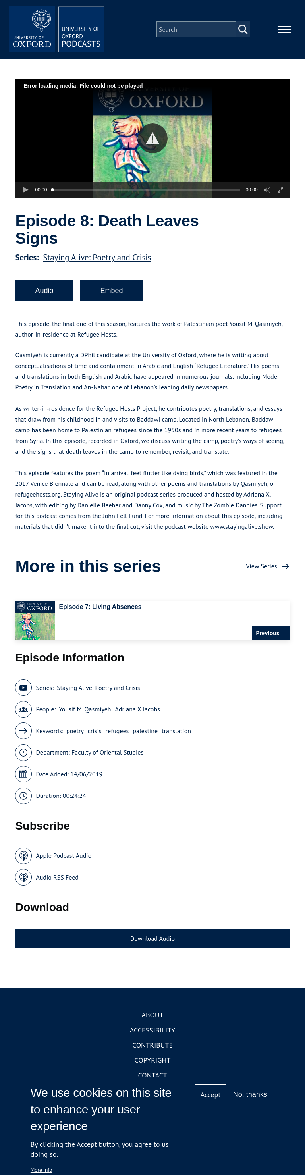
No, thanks (250, 1094)
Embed (111, 291)
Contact (152, 1075)
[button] (153, 138)
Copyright (153, 1060)
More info (41, 1169)
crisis (95, 731)
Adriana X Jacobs (137, 709)
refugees (117, 731)
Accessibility (152, 1029)
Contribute (152, 1045)
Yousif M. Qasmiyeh (85, 709)
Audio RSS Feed (57, 877)
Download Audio (152, 938)
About (152, 1014)
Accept (211, 1094)
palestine (145, 731)
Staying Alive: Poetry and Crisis (97, 257)
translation (176, 731)
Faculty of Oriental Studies (107, 752)
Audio (44, 291)
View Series (261, 566)
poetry (75, 731)
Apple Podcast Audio (63, 855)
